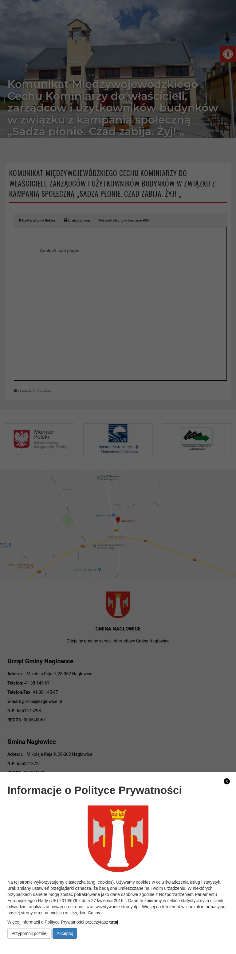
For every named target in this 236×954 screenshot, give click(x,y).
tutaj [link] (113, 922)
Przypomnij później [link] (29, 933)
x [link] (227, 781)
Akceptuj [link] (65, 933)
